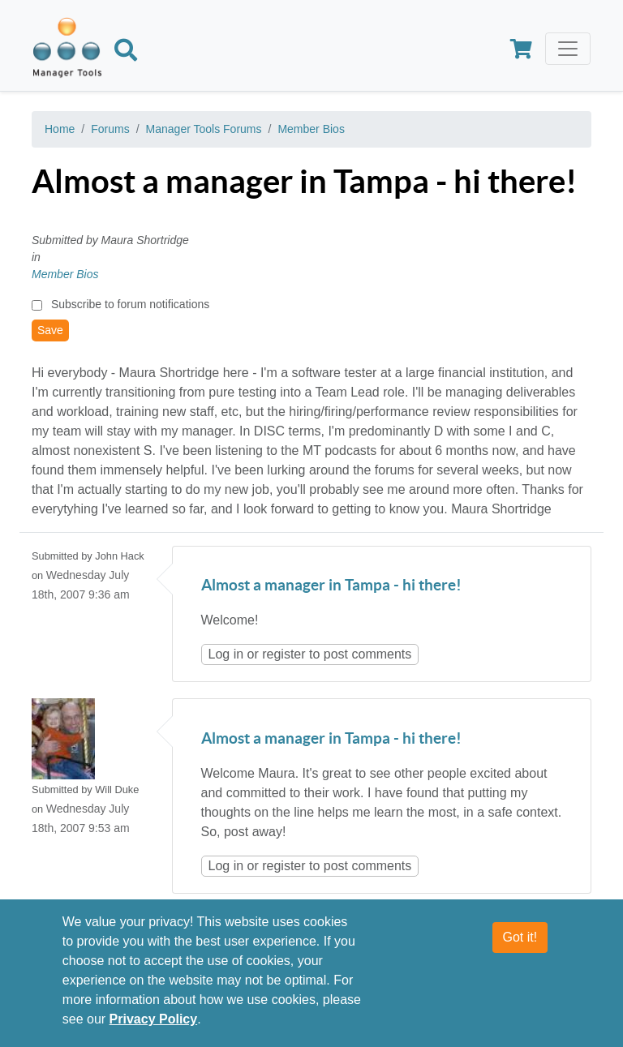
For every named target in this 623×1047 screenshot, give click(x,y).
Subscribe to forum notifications (130, 304)
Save (50, 330)
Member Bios (310, 128)
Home (60, 128)
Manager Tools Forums (204, 128)
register (283, 654)
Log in (226, 654)
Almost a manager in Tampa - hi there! (331, 586)
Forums (110, 128)
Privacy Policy (154, 1026)
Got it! (520, 944)
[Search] (125, 53)
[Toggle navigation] (568, 48)
